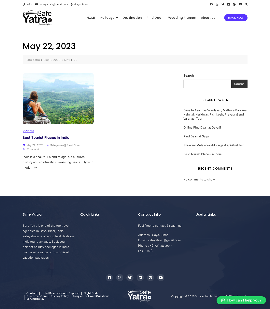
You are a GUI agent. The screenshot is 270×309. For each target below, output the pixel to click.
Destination (132, 18)
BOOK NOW (236, 17)
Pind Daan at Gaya (196, 136)
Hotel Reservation (53, 293)
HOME (91, 18)
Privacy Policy (60, 296)
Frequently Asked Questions (91, 296)
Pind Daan (155, 18)
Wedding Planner (182, 18)
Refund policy (35, 299)
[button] (241, 300)
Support (74, 293)
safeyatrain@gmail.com (51, 4)
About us (208, 18)
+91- (28, 4)
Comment (33, 149)
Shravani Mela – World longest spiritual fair (213, 145)
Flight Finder (91, 293)
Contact (31, 293)
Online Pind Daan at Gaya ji (202, 127)
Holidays (107, 18)
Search (188, 75)
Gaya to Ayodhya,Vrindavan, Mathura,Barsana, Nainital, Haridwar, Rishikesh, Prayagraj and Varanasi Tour (215, 114)
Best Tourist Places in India (46, 137)
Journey (28, 131)
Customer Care (36, 296)
